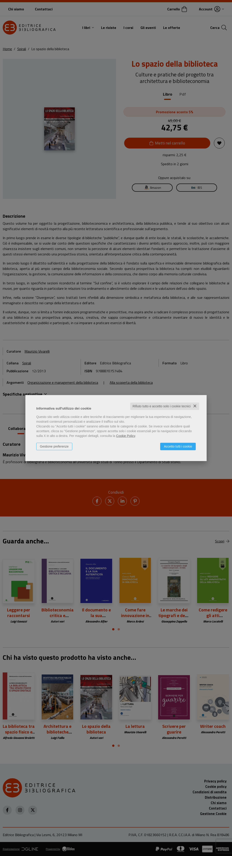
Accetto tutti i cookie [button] (178, 446)
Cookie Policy (125, 436)
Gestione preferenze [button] (54, 446)
